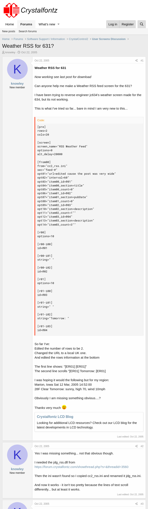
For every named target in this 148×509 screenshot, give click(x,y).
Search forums (28, 31)
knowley (10, 52)
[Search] (141, 24)
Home (9, 24)
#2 (142, 446)
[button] (59, 24)
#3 (142, 503)
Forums (26, 24)
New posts (8, 31)
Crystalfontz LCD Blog (55, 417)
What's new (47, 24)
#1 (142, 60)
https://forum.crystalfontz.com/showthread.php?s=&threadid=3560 (81, 467)
